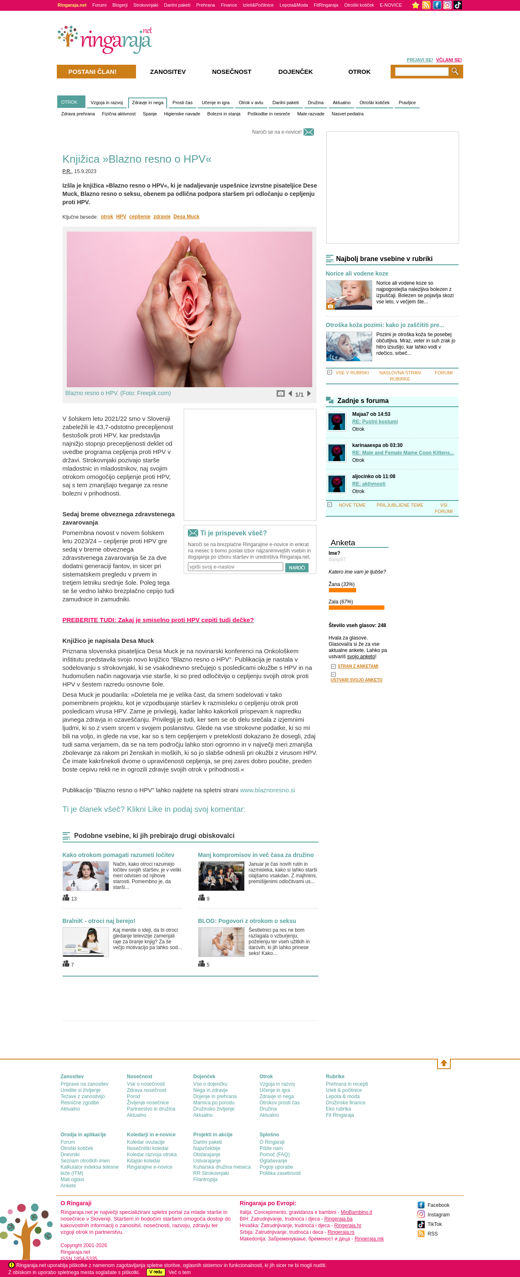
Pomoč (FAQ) (275, 1154)
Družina (316, 102)
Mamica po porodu (213, 1103)
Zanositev (168, 71)
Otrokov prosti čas (280, 1103)
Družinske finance (345, 1103)
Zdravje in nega (147, 102)
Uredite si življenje (81, 1090)
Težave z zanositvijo (83, 1096)
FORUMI (444, 372)
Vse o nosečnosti (146, 1084)
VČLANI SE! (449, 59)
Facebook (439, 1205)
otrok (107, 217)
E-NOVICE (391, 4)
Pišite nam (271, 1148)
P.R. (67, 171)
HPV (121, 217)
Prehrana (205, 4)
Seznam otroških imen (85, 1161)
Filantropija (205, 1179)
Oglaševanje (273, 1161)
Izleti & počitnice (344, 1090)
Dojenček (295, 71)
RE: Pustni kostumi (375, 422)
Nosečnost (231, 71)
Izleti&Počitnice (258, 4)
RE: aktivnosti (369, 484)
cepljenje (140, 217)
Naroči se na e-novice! (276, 132)
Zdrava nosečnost (146, 1090)
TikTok (435, 1224)
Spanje (150, 113)
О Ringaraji (272, 1142)
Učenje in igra (215, 102)
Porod (133, 1096)
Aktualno (341, 102)
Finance (229, 4)
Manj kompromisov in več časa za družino (256, 855)
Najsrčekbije (206, 1148)
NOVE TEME (352, 505)
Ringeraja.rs (341, 1232)
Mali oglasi (72, 1179)
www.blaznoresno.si (267, 790)
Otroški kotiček (359, 4)
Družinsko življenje (213, 1109)
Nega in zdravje (210, 1090)
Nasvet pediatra (348, 113)
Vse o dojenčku (210, 1084)
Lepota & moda (343, 1096)
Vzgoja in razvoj (107, 102)
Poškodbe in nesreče (269, 113)
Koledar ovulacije (146, 1142)
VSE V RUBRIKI (352, 372)
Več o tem (180, 1272)
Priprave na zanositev (84, 1084)
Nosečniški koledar (148, 1148)
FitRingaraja (326, 4)
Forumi (99, 4)
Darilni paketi (177, 4)
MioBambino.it (356, 1212)
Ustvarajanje (207, 1161)
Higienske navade (182, 113)
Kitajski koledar (143, 1161)
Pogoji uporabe (276, 1167)
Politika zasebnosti (280, 1173)
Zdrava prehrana (78, 113)
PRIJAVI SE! (420, 59)
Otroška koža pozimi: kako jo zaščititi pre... (385, 325)
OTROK (69, 102)
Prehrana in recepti (347, 1084)
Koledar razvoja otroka (152, 1154)
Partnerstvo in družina (151, 1109)
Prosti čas (182, 102)
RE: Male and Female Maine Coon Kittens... (403, 453)
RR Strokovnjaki (211, 1173)
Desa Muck (186, 217)
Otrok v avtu (251, 102)
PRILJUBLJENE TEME (400, 505)
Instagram (439, 1215)
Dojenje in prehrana (215, 1096)
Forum (68, 1142)
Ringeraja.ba (338, 1219)
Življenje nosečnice (148, 1103)
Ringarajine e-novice (149, 1167)
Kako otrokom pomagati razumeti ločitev (119, 855)
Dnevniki (70, 1154)
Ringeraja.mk (369, 1239)
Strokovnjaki (146, 4)
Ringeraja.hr (347, 1225)
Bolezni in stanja (224, 113)
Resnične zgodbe (80, 1103)
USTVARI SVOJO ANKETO (357, 680)
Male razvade (311, 113)
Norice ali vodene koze (357, 274)
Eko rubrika (338, 1109)
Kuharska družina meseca (222, 1167)
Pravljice (407, 102)
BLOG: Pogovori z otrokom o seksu (247, 921)
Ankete (68, 1186)
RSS (433, 1234)
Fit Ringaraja (340, 1115)
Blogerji (120, 4)
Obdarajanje (206, 1154)
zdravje (161, 217)
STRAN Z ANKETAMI (358, 666)
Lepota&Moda (293, 4)
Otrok (358, 429)
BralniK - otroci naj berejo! (99, 921)
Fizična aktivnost (119, 113)
